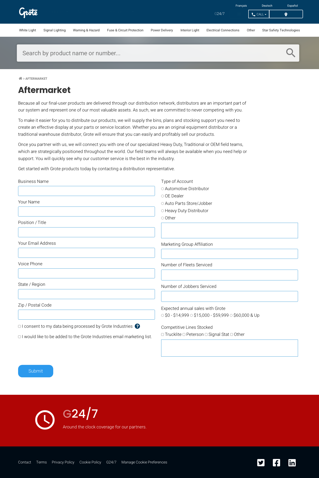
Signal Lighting (54, 30)
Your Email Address (37, 243)
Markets (86, 12)
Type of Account (177, 181)
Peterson (195, 334)
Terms (41, 462)
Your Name (29, 202)
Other (251, 30)
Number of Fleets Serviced (186, 265)
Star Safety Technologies (281, 30)
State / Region (31, 284)
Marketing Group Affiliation (187, 244)
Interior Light (190, 30)
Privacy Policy (63, 462)
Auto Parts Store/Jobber (188, 203)
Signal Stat (219, 334)
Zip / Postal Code (35, 305)
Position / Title (32, 222)
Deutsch (267, 6)
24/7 (219, 14)
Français (241, 6)
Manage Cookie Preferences (144, 462)
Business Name (33, 181)
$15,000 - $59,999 (211, 315)
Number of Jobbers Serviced (188, 286)
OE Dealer (174, 196)
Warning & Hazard (86, 30)
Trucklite (173, 334)
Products (55, 12)
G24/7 (111, 462)
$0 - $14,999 (177, 315)
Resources (119, 12)
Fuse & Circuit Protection (125, 30)
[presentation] (49, 352)
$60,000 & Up (247, 315)
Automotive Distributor (187, 189)
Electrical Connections (222, 30)
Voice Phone (30, 264)
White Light (27, 30)
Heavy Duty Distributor (186, 211)
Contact (24, 462)
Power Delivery (162, 30)
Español (292, 6)
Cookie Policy (90, 462)
